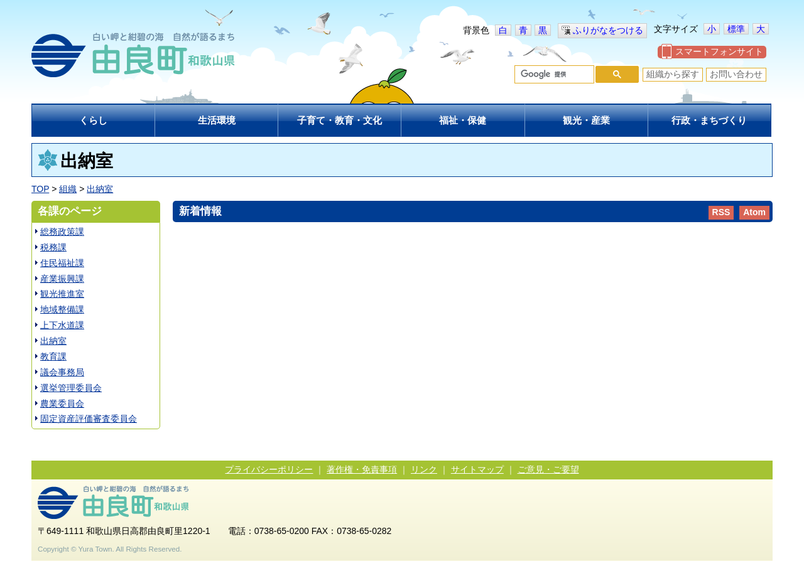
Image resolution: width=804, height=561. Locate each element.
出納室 (100, 189)
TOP (40, 189)
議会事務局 (62, 372)
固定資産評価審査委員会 (88, 419)
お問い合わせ (736, 74)
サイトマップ (477, 469)
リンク (424, 469)
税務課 (53, 247)
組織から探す (672, 74)
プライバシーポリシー (269, 469)
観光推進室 (62, 294)
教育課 (53, 356)
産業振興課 (62, 279)
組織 (68, 189)
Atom (754, 212)
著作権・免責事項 (362, 469)
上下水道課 (62, 325)
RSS (721, 212)
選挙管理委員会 (71, 388)
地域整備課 (62, 309)
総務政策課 (62, 232)
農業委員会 (62, 403)
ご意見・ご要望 (548, 469)
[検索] (553, 74)
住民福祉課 (62, 263)
